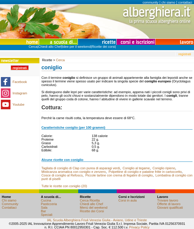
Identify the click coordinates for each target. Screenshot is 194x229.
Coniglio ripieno (164, 168)
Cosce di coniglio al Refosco (62, 175)
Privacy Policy (139, 227)
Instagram (20, 93)
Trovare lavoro (167, 200)
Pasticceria (49, 204)
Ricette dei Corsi (92, 211)
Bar (43, 211)
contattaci (185, 2)
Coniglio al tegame (136, 168)
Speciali (47, 214)
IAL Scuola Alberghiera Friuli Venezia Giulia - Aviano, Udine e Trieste (97, 220)
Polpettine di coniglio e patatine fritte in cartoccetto (145, 171)
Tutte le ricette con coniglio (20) (64, 186)
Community (10, 204)
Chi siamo (9, 200)
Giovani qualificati (170, 207)
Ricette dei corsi (103, 46)
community (150, 2)
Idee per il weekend (76, 46)
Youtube (18, 104)
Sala (44, 207)
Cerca (33, 46)
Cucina (46, 200)
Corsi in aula (127, 200)
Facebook (20, 82)
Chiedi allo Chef (49, 46)
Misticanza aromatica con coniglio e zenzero (73, 171)
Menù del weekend (93, 207)
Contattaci (9, 207)
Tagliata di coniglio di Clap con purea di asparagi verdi (80, 168)
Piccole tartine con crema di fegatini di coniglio (119, 175)
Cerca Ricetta (90, 200)
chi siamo (168, 2)
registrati (184, 54)
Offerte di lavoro (168, 204)
